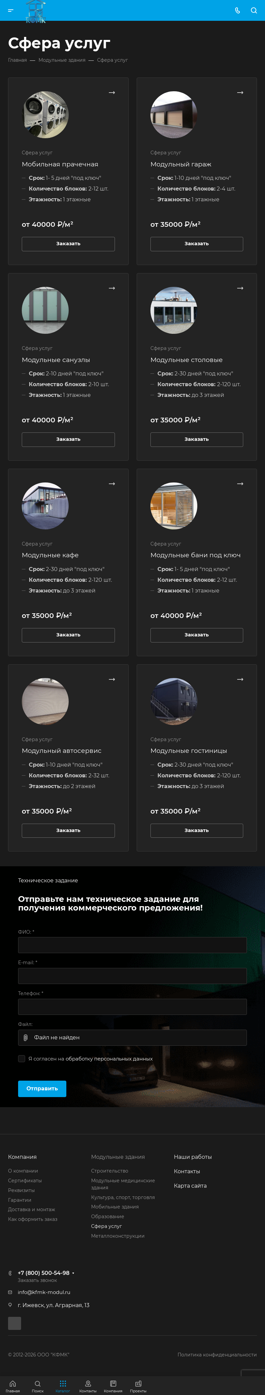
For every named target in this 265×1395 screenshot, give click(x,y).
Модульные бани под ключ (195, 555)
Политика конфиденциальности (217, 1354)
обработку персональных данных (109, 1059)
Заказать (68, 244)
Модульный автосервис (62, 750)
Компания (22, 1157)
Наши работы (193, 1157)
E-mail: (27, 962)
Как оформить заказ (32, 1219)
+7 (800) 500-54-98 (43, 1273)
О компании (23, 1171)
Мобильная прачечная (60, 164)
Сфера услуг (106, 1226)
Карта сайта (190, 1186)
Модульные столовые (186, 360)
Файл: (25, 1024)
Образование (107, 1216)
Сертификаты (25, 1180)
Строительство (109, 1171)
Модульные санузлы (56, 360)
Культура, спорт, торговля (123, 1197)
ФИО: (26, 932)
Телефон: (30, 993)
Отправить (42, 1088)
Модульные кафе (50, 555)
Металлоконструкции (118, 1236)
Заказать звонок (37, 1280)
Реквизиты (21, 1190)
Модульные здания (118, 1157)
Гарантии (19, 1200)
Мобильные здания (115, 1206)
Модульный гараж (180, 164)
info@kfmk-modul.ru (44, 1292)
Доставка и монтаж (31, 1209)
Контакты (187, 1171)
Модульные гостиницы (188, 750)
